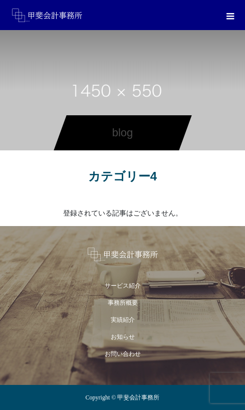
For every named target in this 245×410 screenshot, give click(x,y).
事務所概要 (123, 302)
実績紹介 (123, 319)
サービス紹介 (123, 285)
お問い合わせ (123, 353)
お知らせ (123, 336)
